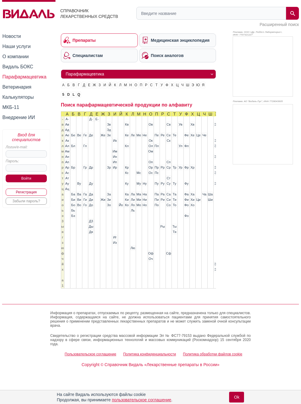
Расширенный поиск (279, 24)
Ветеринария (16, 87)
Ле (133, 135)
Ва (79, 194)
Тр (174, 167)
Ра (163, 194)
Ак (67, 140)
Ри (162, 199)
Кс (127, 173)
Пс (156, 173)
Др (91, 167)
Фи (186, 199)
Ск (169, 140)
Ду (91, 183)
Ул (181, 146)
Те (174, 135)
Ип (115, 162)
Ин (115, 156)
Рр (162, 167)
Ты (174, 226)
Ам (67, 151)
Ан (67, 156)
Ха (192, 194)
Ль (133, 210)
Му (139, 183)
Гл (85, 146)
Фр (186, 167)
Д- (91, 119)
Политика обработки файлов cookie (212, 354)
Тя (174, 232)
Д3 (91, 221)
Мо (138, 205)
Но (145, 205)
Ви (79, 199)
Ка (127, 194)
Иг (115, 237)
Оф (151, 253)
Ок (150, 140)
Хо (192, 205)
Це (198, 135)
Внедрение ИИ (18, 117)
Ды (91, 226)
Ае (67, 135)
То (174, 205)
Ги (85, 199)
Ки (127, 199)
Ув (180, 124)
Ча (204, 194)
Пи (157, 199)
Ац (67, 189)
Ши (210, 199)
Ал (67, 146)
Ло (133, 205)
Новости (11, 36)
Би (73, 199)
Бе (73, 135)
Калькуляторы (18, 97)
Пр (157, 167)
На (145, 194)
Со (168, 205)
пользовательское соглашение (141, 399)
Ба (73, 194)
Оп (151, 162)
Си (168, 199)
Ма (138, 194)
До (91, 205)
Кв (127, 124)
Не (145, 135)
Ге (85, 135)
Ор (151, 167)
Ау (67, 183)
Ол (151, 146)
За (109, 194)
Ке (127, 135)
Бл (73, 146)
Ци (198, 199)
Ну (144, 183)
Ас (67, 173)
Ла (133, 194)
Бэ (73, 216)
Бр (73, 167)
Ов (151, 124)
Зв (109, 124)
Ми (138, 199)
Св (168, 124)
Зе (109, 135)
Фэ (186, 216)
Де (91, 135)
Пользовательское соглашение (90, 354)
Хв (193, 124)
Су (168, 183)
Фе (186, 135)
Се (168, 135)
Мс (139, 173)
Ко (127, 205)
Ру (163, 183)
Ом (150, 151)
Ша (210, 194)
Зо (109, 205)
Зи (109, 199)
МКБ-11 (10, 107)
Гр (85, 167)
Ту (174, 183)
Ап (67, 162)
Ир (115, 167)
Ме (138, 135)
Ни (145, 199)
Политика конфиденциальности (149, 354)
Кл (127, 146)
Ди (91, 199)
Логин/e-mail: (16, 147)
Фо (186, 205)
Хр (192, 167)
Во (79, 205)
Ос (151, 173)
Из (115, 242)
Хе (192, 135)
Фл (186, 146)
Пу (156, 183)
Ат (67, 178)
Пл (157, 146)
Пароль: (12, 161)
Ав (67, 124)
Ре (163, 135)
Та (174, 194)
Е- (97, 119)
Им (114, 151)
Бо (73, 205)
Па (157, 194)
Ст (169, 178)
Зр (109, 167)
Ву (79, 183)
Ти (174, 199)
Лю (132, 248)
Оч (151, 258)
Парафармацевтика (24, 76)
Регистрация (26, 192)
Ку (127, 183)
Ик (115, 140)
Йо (121, 205)
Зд (109, 130)
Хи (192, 199)
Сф (168, 253)
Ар (67, 167)
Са (168, 194)
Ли (133, 199)
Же (103, 135)
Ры (162, 226)
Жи (103, 199)
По (157, 205)
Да (91, 194)
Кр (127, 167)
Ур (181, 167)
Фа (186, 194)
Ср (168, 167)
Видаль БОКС (17, 66)
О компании (15, 56)
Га (85, 194)
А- (67, 119)
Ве (79, 135)
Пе (157, 135)
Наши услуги (16, 46)
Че (204, 135)
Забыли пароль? (26, 201)
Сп (168, 162)
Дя (91, 232)
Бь (73, 210)
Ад (67, 130)
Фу (186, 183)
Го (85, 205)
